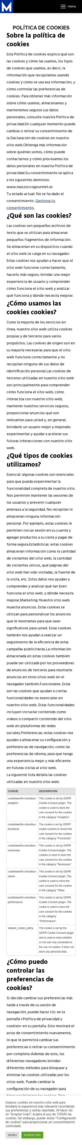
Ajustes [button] (12, 1135)
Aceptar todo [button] (32, 1135)
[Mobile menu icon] (68, 6)
